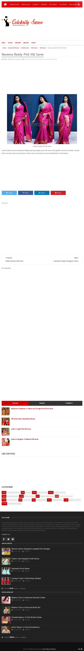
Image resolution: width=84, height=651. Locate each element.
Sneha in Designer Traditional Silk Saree (24, 439)
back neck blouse (12, 496)
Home (4, 48)
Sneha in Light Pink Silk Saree (21, 429)
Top (80, 649)
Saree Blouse (25, 4)
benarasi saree (41, 500)
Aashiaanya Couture (13, 492)
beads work (27, 500)
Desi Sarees (18, 42)
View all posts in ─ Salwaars (15, 588)
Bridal (3, 42)
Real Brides (73, 4)
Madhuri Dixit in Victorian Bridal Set (25, 607)
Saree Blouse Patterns (49, 649)
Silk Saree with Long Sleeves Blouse (23, 419)
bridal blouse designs (14, 503)
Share (26, 193)
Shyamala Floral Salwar (20, 569)
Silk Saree (43, 48)
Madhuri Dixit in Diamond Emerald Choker (28, 598)
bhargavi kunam (57, 500)
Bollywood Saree (59, 492)
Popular (15, 403)
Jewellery (26, 42)
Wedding (44, 4)
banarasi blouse (12, 500)
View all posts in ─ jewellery (15, 637)
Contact (33, 42)
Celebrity (35, 4)
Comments (69, 403)
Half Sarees (53, 4)
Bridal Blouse (14, 4)
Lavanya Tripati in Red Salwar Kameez (26, 578)
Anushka (28, 492)
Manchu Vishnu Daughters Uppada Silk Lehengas (30, 549)
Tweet (9, 193)
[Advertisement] (43, 33)
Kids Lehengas (14, 10)
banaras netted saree (47, 496)
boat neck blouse (13, 48)
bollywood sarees (74, 500)
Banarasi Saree (42, 492)
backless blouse (29, 496)
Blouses (10, 42)
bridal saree (25, 48)
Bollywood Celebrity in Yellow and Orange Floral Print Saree (32, 409)
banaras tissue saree (66, 496)
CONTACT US (6, 534)
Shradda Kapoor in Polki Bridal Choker (26, 617)
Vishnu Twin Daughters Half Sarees (25, 559)
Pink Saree (34, 48)
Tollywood (63, 4)
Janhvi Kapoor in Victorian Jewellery (25, 627)
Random (42, 403)
